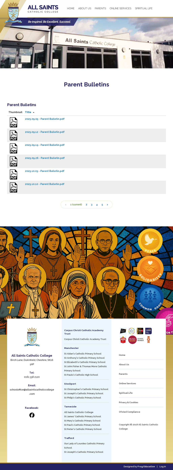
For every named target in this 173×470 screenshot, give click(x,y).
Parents (100, 8)
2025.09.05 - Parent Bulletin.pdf (45, 118)
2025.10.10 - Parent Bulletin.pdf (44, 184)
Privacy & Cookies (128, 402)
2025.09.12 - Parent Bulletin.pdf (45, 131)
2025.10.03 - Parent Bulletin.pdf (44, 171)
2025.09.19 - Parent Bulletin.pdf (45, 145)
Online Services (120, 8)
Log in (162, 466)
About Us (84, 8)
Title (28, 112)
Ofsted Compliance (129, 412)
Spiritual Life (144, 8)
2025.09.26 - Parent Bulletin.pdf (45, 158)
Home (71, 8)
